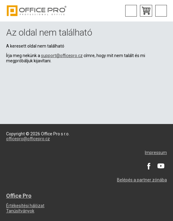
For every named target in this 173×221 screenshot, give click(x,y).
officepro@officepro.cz (28, 138)
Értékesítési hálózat (25, 205)
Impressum (156, 152)
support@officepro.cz (62, 55)
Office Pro (36, 11)
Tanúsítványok (20, 210)
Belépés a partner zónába (142, 179)
